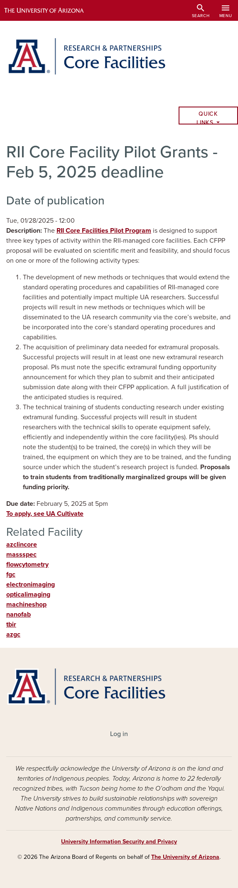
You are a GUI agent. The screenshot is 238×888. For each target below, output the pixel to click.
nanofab (18, 614)
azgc (13, 634)
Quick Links (207, 117)
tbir (11, 624)
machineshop (26, 604)
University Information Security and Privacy (119, 841)
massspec (21, 554)
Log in (119, 734)
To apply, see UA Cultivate (44, 514)
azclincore (21, 544)
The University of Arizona (185, 857)
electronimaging (30, 584)
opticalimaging (28, 594)
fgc (10, 574)
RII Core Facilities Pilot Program (103, 230)
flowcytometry (27, 564)
